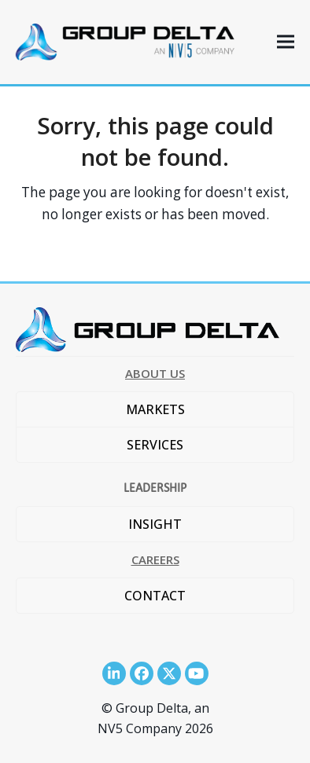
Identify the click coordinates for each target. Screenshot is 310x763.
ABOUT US (155, 373)
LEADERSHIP (155, 487)
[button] (285, 42)
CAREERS (155, 559)
